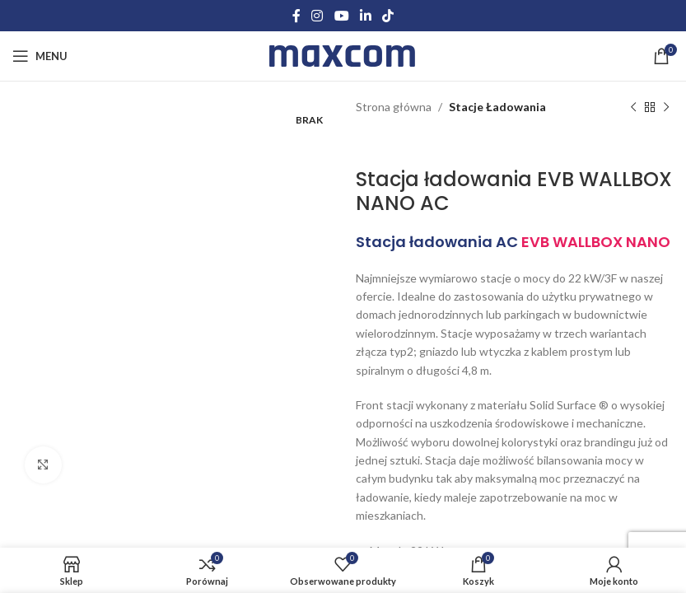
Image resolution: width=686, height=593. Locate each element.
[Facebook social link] (296, 15)
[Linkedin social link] (365, 15)
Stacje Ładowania (497, 107)
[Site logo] (343, 55)
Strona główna (394, 107)
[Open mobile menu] (40, 56)
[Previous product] (632, 107)
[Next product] (665, 107)
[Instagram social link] (317, 15)
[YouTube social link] (341, 15)
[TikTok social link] (387, 15)
